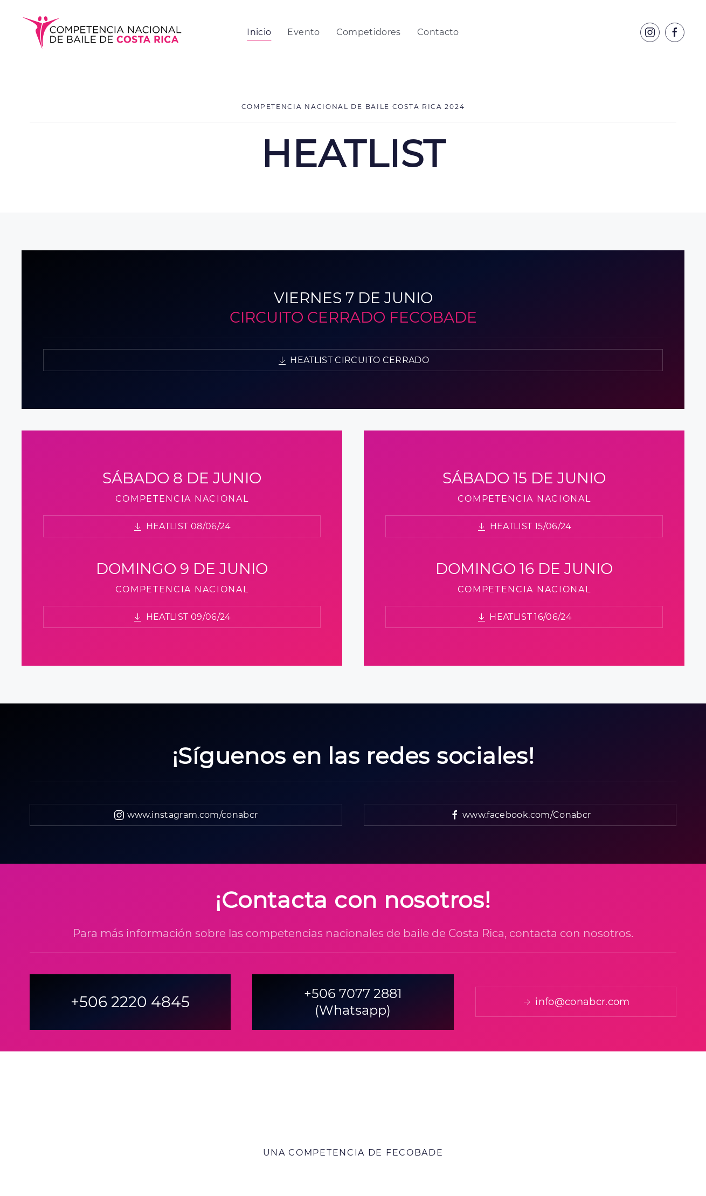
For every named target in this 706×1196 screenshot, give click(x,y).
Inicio (259, 32)
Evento (303, 32)
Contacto (438, 32)
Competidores (368, 32)
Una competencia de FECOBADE (353, 1152)
